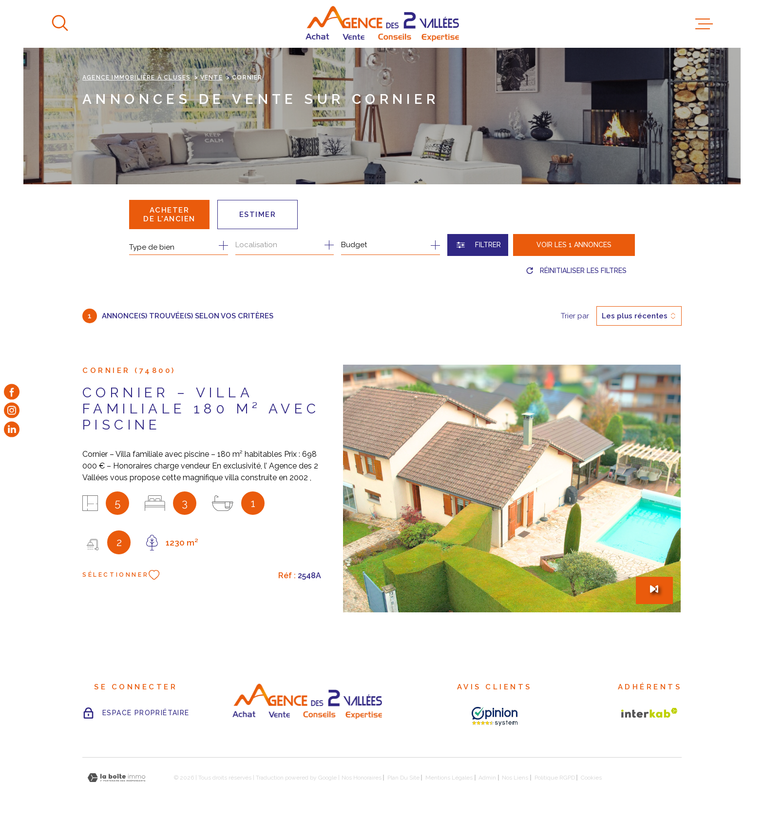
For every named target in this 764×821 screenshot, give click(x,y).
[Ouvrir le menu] (704, 24)
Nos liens (515, 777)
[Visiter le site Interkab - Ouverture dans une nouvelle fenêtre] (649, 713)
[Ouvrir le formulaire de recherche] (477, 245)
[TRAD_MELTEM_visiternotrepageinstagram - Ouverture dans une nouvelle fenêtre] (11, 410)
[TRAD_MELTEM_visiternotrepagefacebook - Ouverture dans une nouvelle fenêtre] (11, 392)
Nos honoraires (362, 777)
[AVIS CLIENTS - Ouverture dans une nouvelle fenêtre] (494, 716)
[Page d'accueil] (382, 24)
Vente (211, 77)
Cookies (591, 778)
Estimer (257, 214)
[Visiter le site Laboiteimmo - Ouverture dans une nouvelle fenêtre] (116, 777)
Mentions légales (449, 777)
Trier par (575, 316)
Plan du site (403, 777)
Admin (487, 777)
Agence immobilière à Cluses (136, 77)
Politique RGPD (555, 777)
